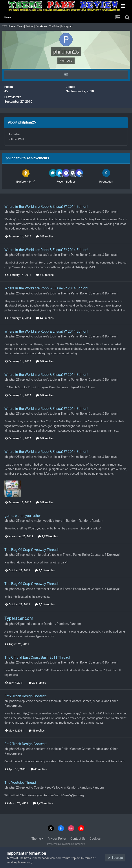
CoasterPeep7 (43, 787)
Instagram (67, 26)
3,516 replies (45, 570)
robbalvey (40, 211)
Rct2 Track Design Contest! (25, 696)
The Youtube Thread (20, 782)
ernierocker (41, 554)
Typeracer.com (18, 618)
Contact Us (78, 838)
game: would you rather (22, 516)
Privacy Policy (57, 838)
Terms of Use (15, 858)
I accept (115, 857)
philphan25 (12, 211)
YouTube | (55, 26)
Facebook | (42, 26)
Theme (37, 838)
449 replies (45, 236)
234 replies (37, 682)
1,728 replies (43, 803)
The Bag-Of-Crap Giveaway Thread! (31, 550)
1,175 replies (48, 536)
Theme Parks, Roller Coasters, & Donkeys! (88, 211)
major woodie (43, 520)
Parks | (21, 26)
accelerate (41, 701)
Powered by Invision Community (66, 844)
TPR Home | (9, 26)
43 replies (36, 730)
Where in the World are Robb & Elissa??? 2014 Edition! (46, 206)
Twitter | (31, 26)
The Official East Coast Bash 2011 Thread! (37, 657)
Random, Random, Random (84, 520)
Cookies (95, 838)
